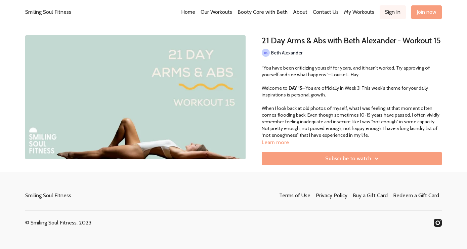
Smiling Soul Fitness (48, 12)
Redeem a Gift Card (416, 195)
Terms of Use (294, 195)
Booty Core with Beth (263, 12)
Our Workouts (216, 12)
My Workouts (359, 12)
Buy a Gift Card (370, 195)
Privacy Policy (331, 195)
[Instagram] (438, 223)
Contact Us (326, 12)
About (300, 12)
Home (188, 12)
